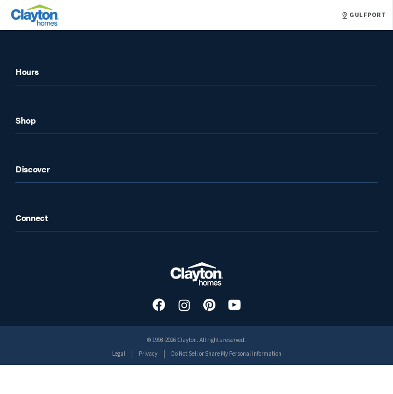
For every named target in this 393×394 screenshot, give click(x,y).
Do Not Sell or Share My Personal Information (226, 354)
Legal (118, 354)
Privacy (148, 354)
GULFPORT (364, 15)
